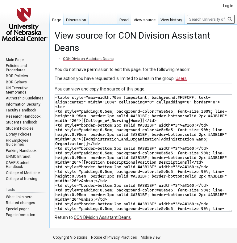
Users (181, 78)
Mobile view (150, 237)
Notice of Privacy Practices (114, 237)
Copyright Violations (70, 237)
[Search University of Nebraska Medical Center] (211, 19)
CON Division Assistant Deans (88, 59)
